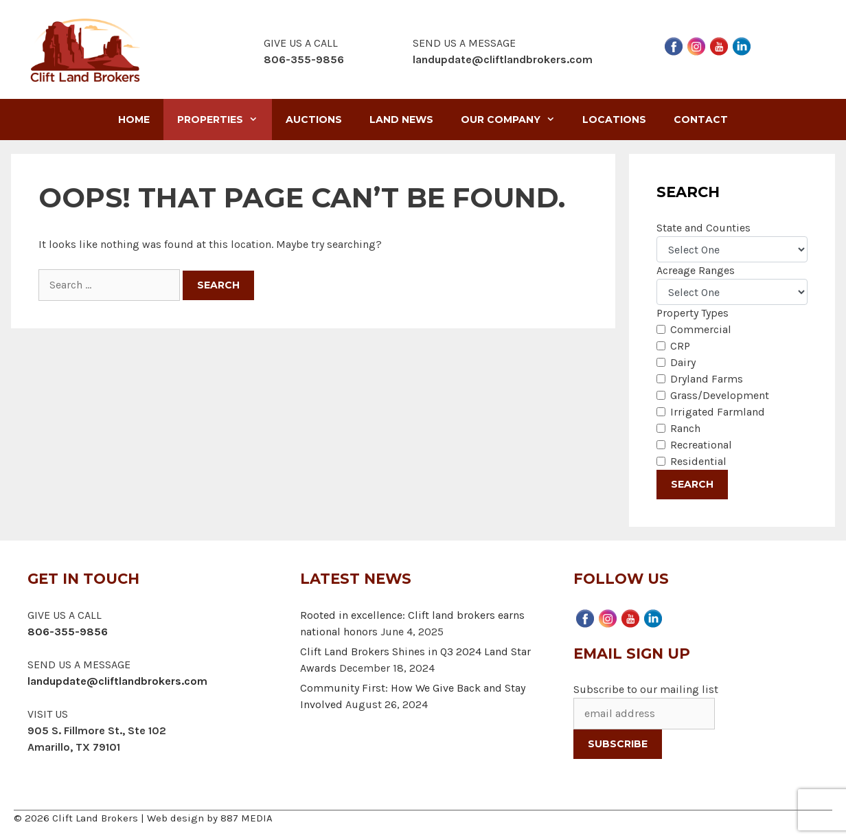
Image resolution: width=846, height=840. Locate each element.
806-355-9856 (67, 631)
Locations (614, 119)
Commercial (700, 329)
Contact (701, 119)
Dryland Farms (706, 378)
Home (134, 119)
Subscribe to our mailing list (645, 689)
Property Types (692, 312)
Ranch (685, 428)
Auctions (314, 119)
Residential (698, 461)
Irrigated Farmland (717, 411)
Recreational (701, 444)
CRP (680, 345)
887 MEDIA (246, 818)
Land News (401, 119)
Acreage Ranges (695, 270)
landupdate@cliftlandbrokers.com (503, 59)
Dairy (683, 362)
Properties (224, 119)
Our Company (515, 119)
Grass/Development (719, 395)
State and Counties (703, 227)
